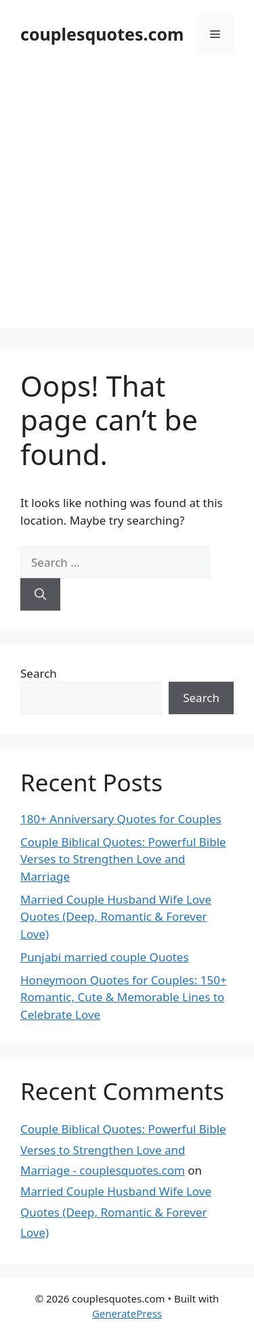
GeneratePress (127, 1313)
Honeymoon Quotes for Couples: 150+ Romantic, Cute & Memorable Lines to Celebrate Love (123, 997)
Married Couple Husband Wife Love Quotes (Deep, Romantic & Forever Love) (115, 917)
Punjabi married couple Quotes (104, 957)
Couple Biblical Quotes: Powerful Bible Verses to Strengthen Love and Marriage (123, 859)
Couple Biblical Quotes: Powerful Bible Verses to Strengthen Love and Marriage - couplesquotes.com (123, 1149)
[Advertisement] (127, 201)
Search (38, 673)
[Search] (40, 594)
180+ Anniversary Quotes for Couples (120, 819)
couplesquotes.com (102, 33)
